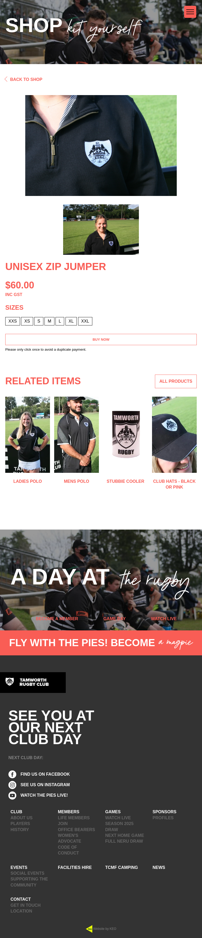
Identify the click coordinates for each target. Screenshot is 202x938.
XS (27, 321)
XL (71, 321)
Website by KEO (101, 929)
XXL (85, 321)
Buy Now (101, 339)
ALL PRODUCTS (175, 381)
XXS (12, 321)
